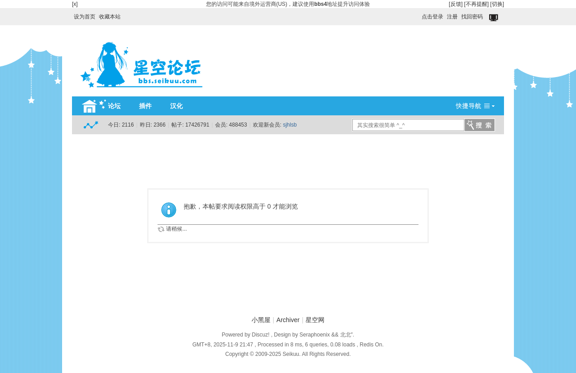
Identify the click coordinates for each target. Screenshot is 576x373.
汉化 (176, 105)
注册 (452, 17)
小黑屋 (261, 319)
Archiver (287, 319)
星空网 (315, 319)
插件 (145, 105)
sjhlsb (290, 125)
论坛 (114, 105)
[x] (75, 4)
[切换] (497, 4)
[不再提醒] (476, 4)
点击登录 (432, 17)
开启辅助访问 (417, 14)
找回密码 (472, 17)
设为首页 (84, 17)
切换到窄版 (494, 18)
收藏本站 (110, 17)
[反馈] (456, 4)
